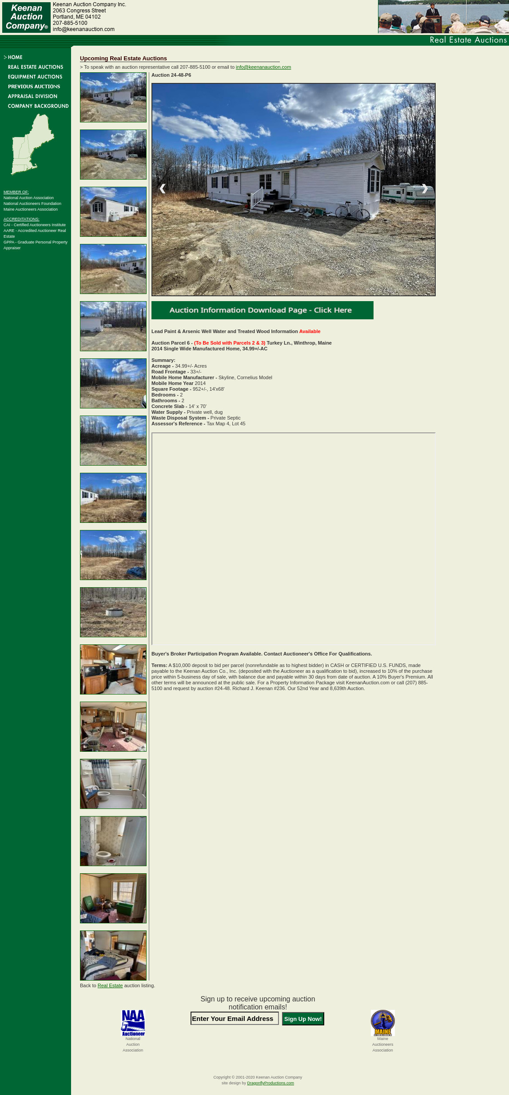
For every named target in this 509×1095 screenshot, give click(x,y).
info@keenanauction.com (263, 67)
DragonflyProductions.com (270, 1083)
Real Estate (110, 985)
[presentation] (258, 1043)
